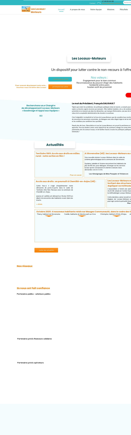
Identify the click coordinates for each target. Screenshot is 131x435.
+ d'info (16, 204)
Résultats (100, 9)
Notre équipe (72, 9)
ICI (17, 115)
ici (115, 203)
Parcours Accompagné (119, 9)
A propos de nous (54, 9)
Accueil (38, 9)
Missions (87, 9)
